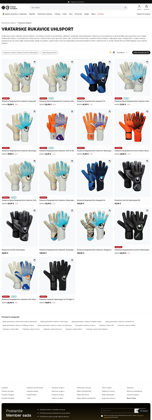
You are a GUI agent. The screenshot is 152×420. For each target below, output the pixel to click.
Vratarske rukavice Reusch (52, 329)
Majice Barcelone (83, 395)
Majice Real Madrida (84, 391)
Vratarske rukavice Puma (31, 329)
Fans (70, 14)
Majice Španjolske (108, 395)
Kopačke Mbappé (8, 398)
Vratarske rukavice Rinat (73, 329)
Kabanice (130, 388)
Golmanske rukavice (45, 14)
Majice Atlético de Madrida (86, 398)
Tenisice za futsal (7, 391)
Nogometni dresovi (108, 398)
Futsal (64, 14)
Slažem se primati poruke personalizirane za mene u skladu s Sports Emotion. (124, 416)
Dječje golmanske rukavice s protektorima (119, 321)
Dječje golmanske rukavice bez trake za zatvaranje (20, 321)
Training (57, 14)
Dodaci (86, 14)
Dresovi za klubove (143, 14)
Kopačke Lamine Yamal (35, 388)
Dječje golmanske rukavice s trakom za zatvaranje (55, 325)
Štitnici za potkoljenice (134, 391)
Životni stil (78, 14)
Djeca (93, 14)
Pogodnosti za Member (76, 2)
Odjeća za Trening (108, 391)
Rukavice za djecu (58, 391)
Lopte (29, 398)
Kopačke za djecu (58, 388)
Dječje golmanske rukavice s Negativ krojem (87, 321)
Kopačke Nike (31, 395)
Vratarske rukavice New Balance (97, 329)
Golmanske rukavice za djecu (85, 325)
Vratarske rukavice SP (106, 325)
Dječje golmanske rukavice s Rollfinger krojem (18, 325)
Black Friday (131, 398)
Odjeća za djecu (57, 398)
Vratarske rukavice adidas (126, 325)
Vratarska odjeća (133, 395)
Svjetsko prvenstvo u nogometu (14, 14)
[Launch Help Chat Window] (144, 411)
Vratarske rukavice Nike (11, 329)
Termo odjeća (107, 388)
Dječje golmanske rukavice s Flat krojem (54, 321)
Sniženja (101, 14)
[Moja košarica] (146, 7)
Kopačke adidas (32, 391)
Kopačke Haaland (8, 395)
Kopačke (32, 14)
